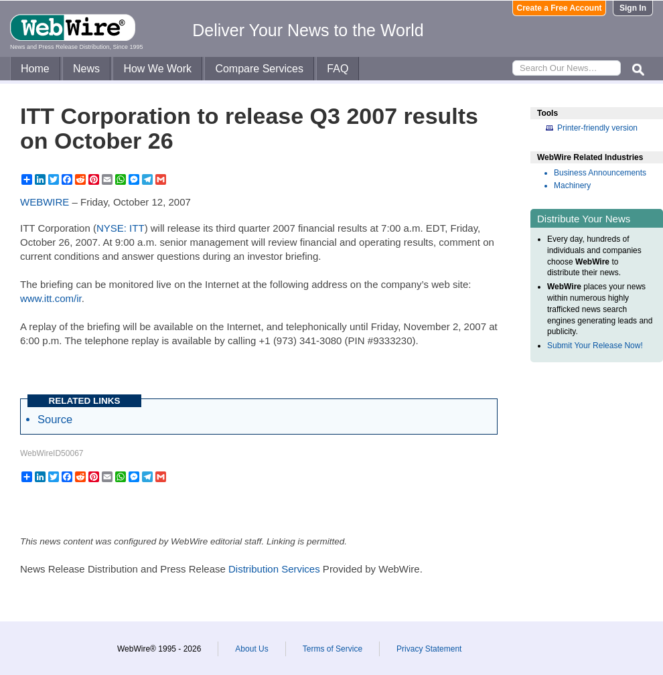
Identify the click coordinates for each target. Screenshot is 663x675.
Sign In (632, 8)
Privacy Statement (428, 649)
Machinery (572, 185)
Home (35, 68)
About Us (251, 649)
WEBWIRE (44, 202)
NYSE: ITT (120, 228)
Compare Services (259, 68)
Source (55, 419)
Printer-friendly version (597, 128)
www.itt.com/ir (51, 298)
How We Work (157, 68)
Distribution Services (274, 569)
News (86, 68)
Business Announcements (600, 172)
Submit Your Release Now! (595, 345)
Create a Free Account (559, 8)
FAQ (337, 68)
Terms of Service (332, 649)
